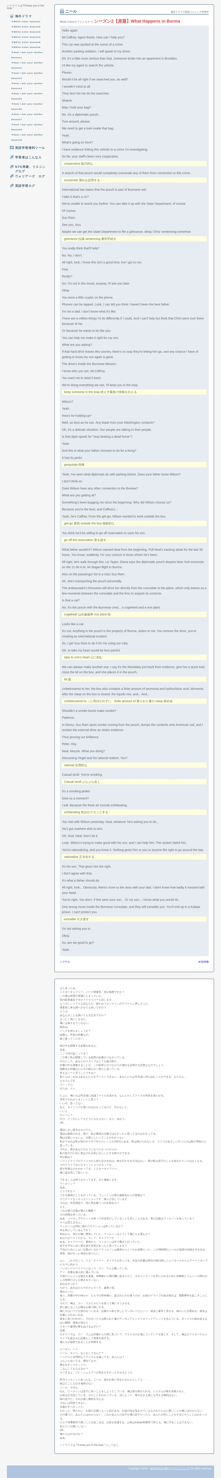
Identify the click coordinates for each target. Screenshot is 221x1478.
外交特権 (203, 961)
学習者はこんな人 (28, 157)
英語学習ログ (25, 185)
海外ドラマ (23, 16)
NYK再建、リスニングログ (30, 169)
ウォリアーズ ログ (30, 176)
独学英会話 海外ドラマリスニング (170, 1468)
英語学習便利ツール (30, 147)
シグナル (65, 961)
